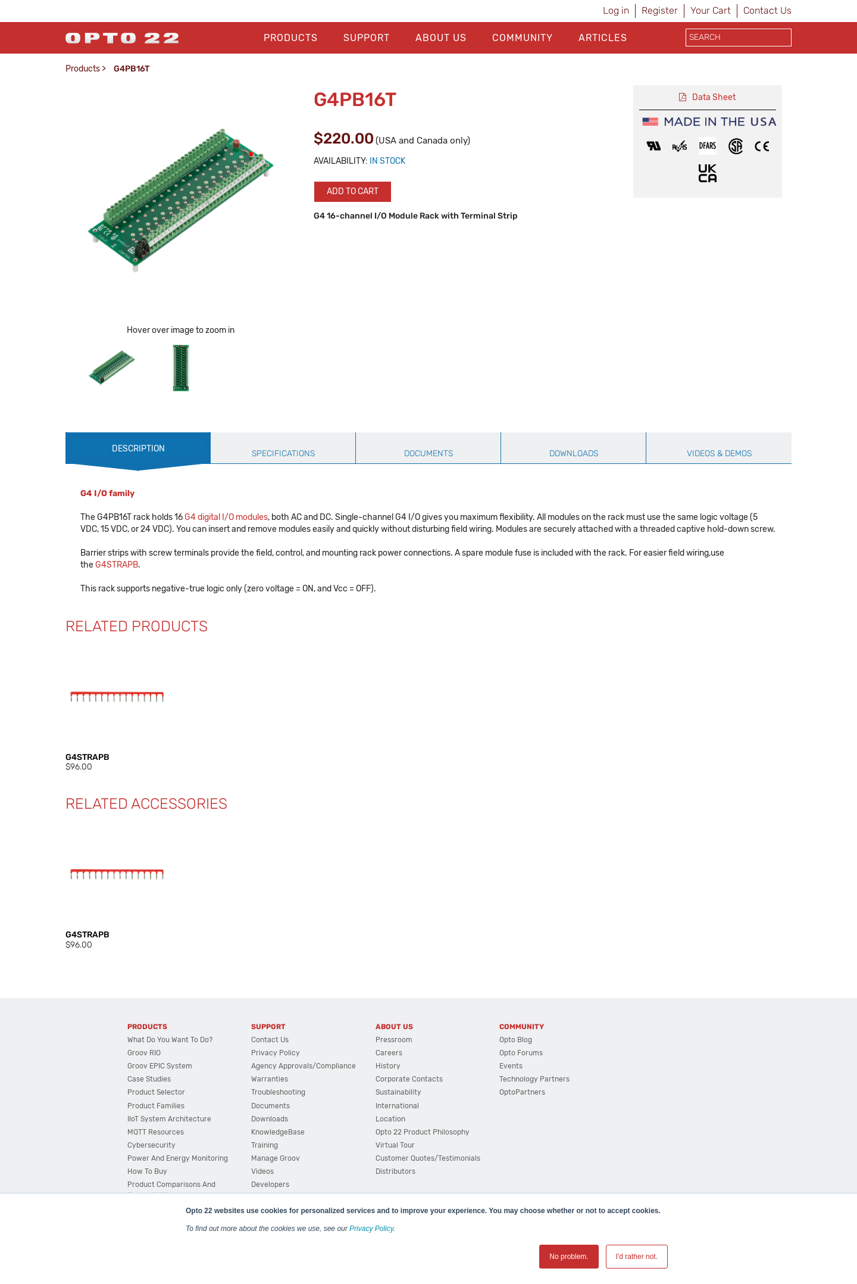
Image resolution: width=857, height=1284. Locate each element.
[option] (111, 368)
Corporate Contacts (409, 1079)
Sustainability (398, 1092)
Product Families (155, 1106)
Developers (270, 1184)
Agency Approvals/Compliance (303, 1066)
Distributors (395, 1171)
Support (366, 37)
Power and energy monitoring (177, 1158)
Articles (602, 37)
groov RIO (144, 1053)
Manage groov (275, 1158)
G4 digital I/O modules (226, 517)
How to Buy (147, 1171)
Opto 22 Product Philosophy (423, 1132)
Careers (389, 1053)
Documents (270, 1106)
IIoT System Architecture (169, 1119)
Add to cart (353, 191)
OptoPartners (522, 1092)
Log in (616, 10)
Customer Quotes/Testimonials (428, 1158)
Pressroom (394, 1040)
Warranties (269, 1079)
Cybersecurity (151, 1145)
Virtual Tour (395, 1145)
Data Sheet (714, 97)
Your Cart (710, 10)
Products (291, 37)
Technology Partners (534, 1079)
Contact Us (767, 10)
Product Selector (156, 1092)
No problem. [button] (568, 1256)
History (388, 1066)
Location (390, 1119)
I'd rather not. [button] (637, 1256)
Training (264, 1145)
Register (660, 10)
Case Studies (149, 1079)
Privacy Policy (371, 1228)
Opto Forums (521, 1053)
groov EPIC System (159, 1066)
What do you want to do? (169, 1040)
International (397, 1106)
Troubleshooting (278, 1092)
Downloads (269, 1119)
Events (511, 1066)
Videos (262, 1171)
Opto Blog (515, 1040)
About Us (441, 37)
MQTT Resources (155, 1132)
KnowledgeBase (278, 1132)
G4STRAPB (116, 565)
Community (522, 37)
